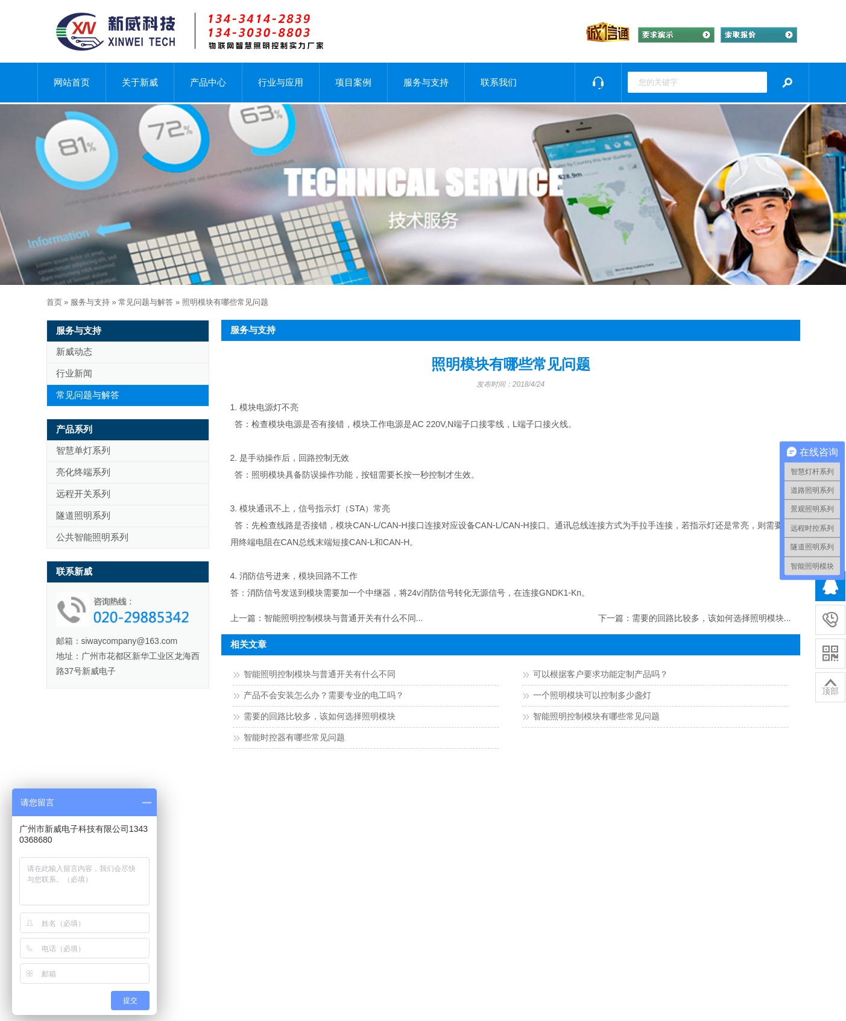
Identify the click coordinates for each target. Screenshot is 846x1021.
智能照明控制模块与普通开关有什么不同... (343, 618)
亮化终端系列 (83, 472)
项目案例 (353, 82)
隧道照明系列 (83, 515)
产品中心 (208, 82)
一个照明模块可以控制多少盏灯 (592, 695)
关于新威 (140, 82)
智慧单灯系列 (83, 450)
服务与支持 (426, 82)
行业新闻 (74, 373)
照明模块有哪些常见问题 (225, 302)
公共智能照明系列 (92, 537)
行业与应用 (280, 82)
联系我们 (499, 82)
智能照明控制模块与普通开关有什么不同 (320, 674)
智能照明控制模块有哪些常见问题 (596, 716)
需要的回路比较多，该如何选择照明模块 (320, 716)
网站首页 (72, 82)
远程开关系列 (83, 494)
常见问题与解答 (145, 302)
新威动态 (74, 351)
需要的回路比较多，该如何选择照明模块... (711, 618)
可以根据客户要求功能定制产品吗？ (600, 674)
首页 (54, 302)
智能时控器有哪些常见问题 (294, 737)
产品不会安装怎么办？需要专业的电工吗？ (324, 695)
